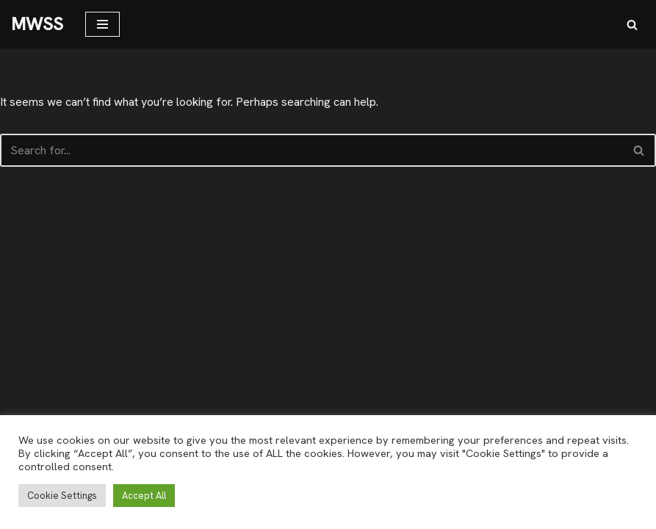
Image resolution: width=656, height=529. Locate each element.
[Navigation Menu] (102, 24)
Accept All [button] (144, 495)
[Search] (632, 24)
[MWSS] (37, 24)
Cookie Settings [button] (62, 495)
